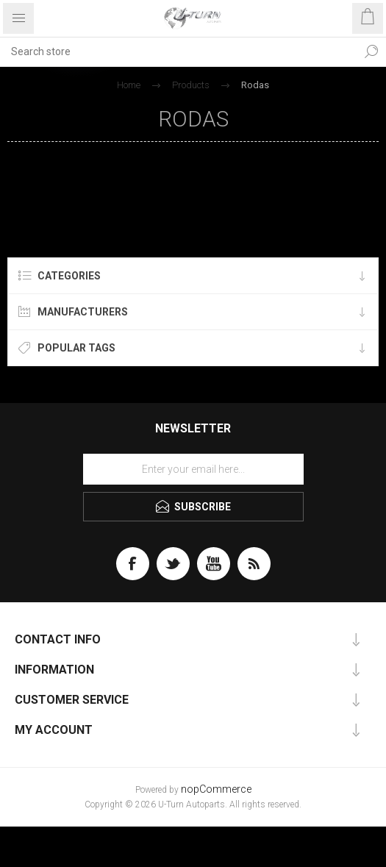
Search (371, 51)
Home (128, 84)
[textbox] (178, 51)
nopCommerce (216, 789)
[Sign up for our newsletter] (193, 469)
